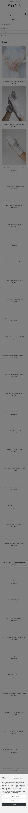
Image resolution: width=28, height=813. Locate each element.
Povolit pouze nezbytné (14, 796)
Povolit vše (14, 804)
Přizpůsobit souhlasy (14, 800)
